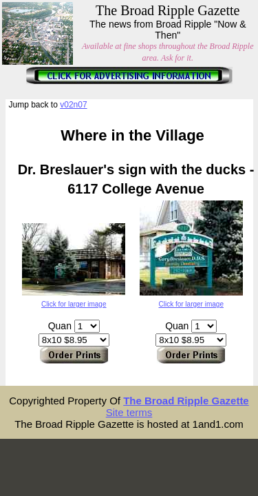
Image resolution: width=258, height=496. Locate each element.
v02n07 (73, 105)
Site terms (129, 412)
